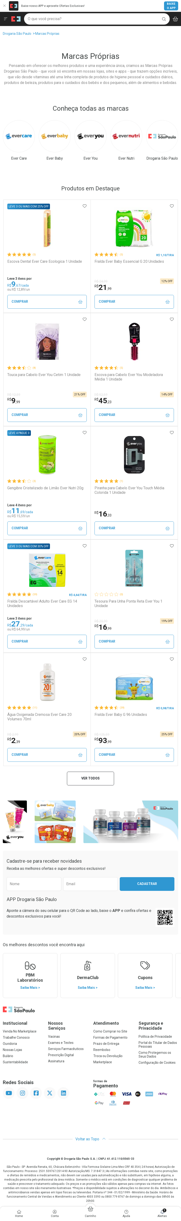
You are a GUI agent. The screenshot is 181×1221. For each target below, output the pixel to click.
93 (103, 740)
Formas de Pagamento (110, 1037)
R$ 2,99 (12, 734)
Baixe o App (171, 6)
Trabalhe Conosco (16, 1037)
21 (103, 287)
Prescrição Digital (61, 1055)
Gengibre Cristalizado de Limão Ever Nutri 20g (45, 488)
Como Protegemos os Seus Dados (155, 1054)
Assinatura (56, 1061)
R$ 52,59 (101, 395)
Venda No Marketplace (20, 1031)
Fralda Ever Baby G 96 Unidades (121, 714)
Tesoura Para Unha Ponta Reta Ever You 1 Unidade (128, 603)
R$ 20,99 (101, 621)
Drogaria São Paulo (17, 33)
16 (103, 514)
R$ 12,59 (13, 395)
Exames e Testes (61, 1043)
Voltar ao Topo (90, 1139)
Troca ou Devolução (108, 1056)
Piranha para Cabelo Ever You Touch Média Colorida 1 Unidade (129, 490)
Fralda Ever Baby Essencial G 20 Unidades (129, 261)
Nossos (68, 1026)
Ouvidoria (10, 1044)
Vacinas (54, 1036)
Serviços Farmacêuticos (66, 1049)
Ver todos (90, 778)
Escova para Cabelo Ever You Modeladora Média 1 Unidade (129, 376)
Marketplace (102, 1062)
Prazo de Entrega (106, 1044)
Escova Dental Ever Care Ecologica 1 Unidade (44, 261)
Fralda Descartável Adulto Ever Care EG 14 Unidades (42, 603)
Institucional (15, 1023)
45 (103, 400)
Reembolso (101, 1050)
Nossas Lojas (12, 1050)
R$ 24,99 (101, 281)
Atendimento (106, 1023)
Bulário (8, 1056)
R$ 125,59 (102, 734)
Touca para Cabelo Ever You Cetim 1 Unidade (44, 374)
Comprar (47, 302)
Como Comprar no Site (110, 1031)
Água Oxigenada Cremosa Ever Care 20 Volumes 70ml (39, 716)
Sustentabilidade (15, 1062)
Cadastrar (147, 884)
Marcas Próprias (47, 33)
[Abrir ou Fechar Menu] (5, 19)
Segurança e (158, 1026)
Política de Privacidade (155, 1036)
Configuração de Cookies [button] (157, 1062)
